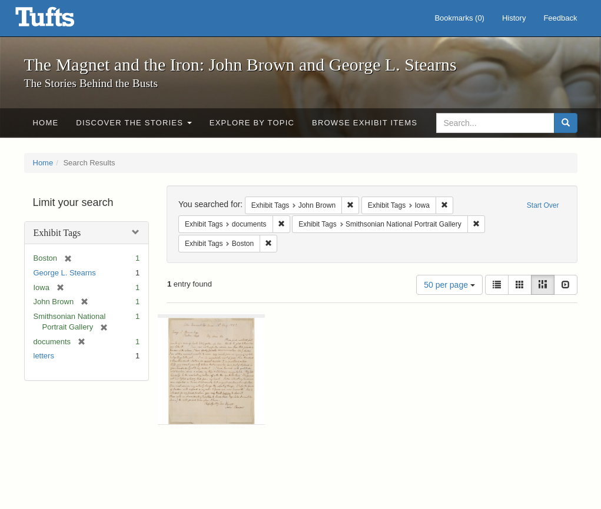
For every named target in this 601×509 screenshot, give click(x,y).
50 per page (449, 285)
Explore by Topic (252, 122)
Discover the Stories (134, 122)
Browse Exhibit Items (364, 122)
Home (46, 122)
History (514, 18)
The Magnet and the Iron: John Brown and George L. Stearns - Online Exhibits (59, 20)
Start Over (543, 205)
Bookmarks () (459, 18)
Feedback (560, 18)
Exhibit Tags (57, 233)
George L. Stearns (65, 272)
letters (44, 355)
